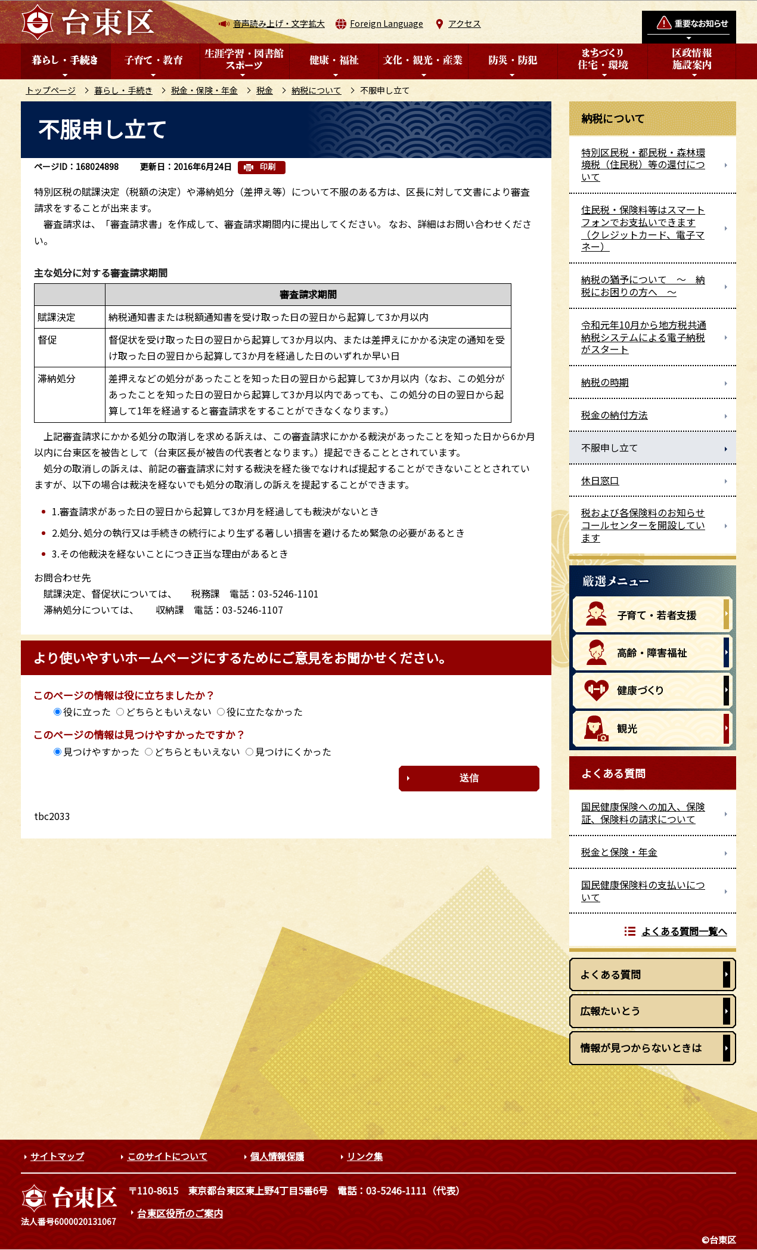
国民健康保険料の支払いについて (643, 890)
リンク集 (365, 1156)
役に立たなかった (265, 711)
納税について (316, 90)
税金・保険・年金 (204, 90)
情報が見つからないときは (641, 1047)
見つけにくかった (293, 751)
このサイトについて (167, 1156)
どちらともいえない (169, 711)
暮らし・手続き (123, 90)
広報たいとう (610, 1010)
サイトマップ (57, 1156)
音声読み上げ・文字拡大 (279, 23)
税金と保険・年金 (619, 851)
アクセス (464, 23)
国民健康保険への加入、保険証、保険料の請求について (643, 812)
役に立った (87, 711)
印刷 (267, 166)
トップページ (51, 90)
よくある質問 (610, 974)
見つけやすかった (101, 751)
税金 (264, 90)
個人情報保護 (277, 1156)
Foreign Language (386, 23)
